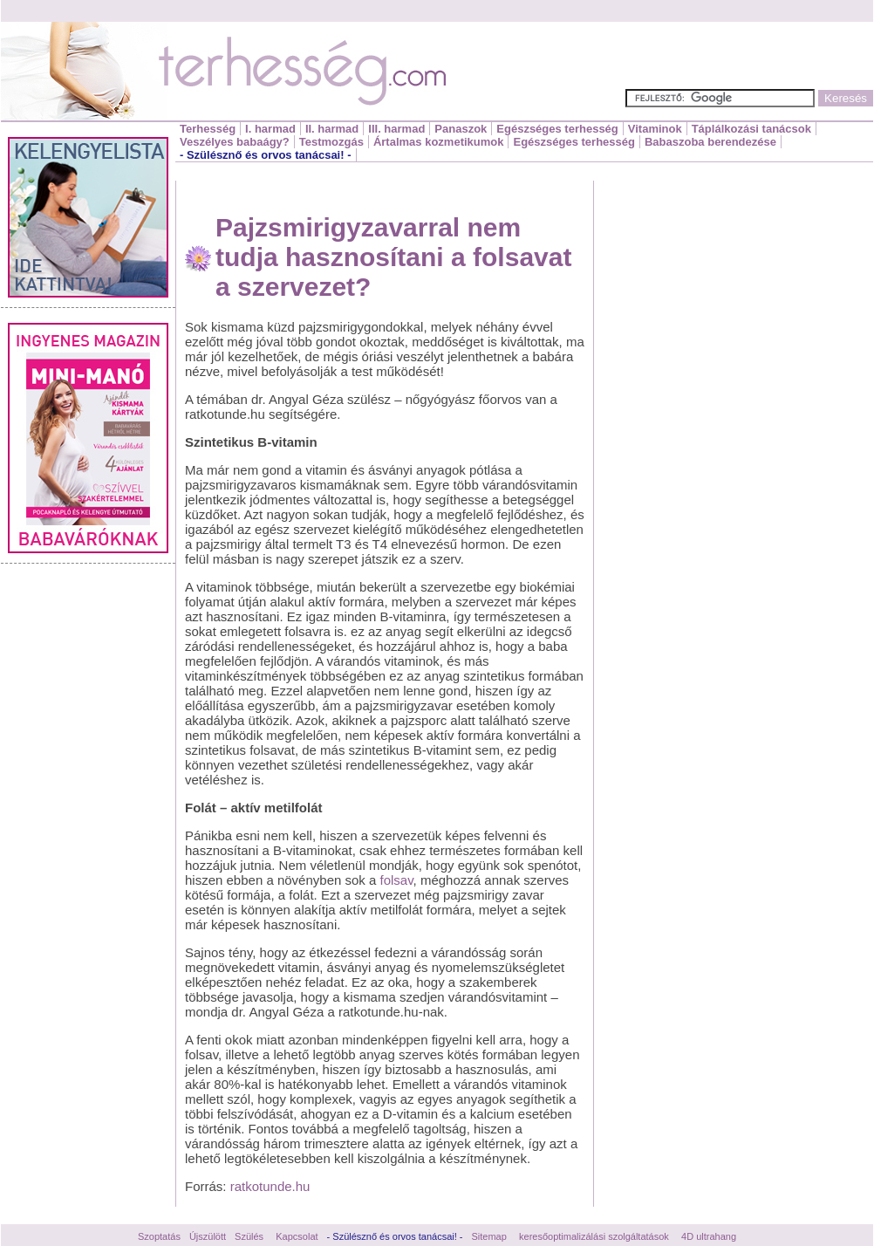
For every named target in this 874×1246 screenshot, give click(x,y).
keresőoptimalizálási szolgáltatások (594, 1236)
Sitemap (489, 1236)
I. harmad (270, 128)
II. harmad (331, 128)
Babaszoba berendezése (710, 141)
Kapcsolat (297, 1236)
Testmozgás (331, 141)
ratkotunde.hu (270, 1186)
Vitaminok (655, 128)
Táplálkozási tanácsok (751, 128)
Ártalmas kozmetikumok (438, 141)
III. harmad (396, 128)
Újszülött (207, 1236)
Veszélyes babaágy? (235, 141)
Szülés (249, 1236)
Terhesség (208, 128)
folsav (396, 880)
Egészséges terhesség (557, 128)
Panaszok (460, 128)
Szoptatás (159, 1236)
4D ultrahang (708, 1236)
